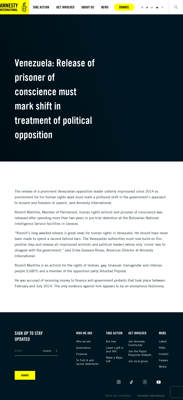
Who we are (83, 341)
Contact (163, 354)
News (104, 7)
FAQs (162, 347)
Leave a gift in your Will (114, 349)
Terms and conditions (118, 395)
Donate (124, 7)
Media (162, 366)
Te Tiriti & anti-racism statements (87, 362)
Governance (83, 347)
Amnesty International (151, 395)
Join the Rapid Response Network (139, 353)
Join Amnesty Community (136, 343)
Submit (47, 350)
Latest (162, 341)
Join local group (138, 361)
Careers (163, 360)
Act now (111, 341)
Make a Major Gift (114, 359)
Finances (81, 354)
